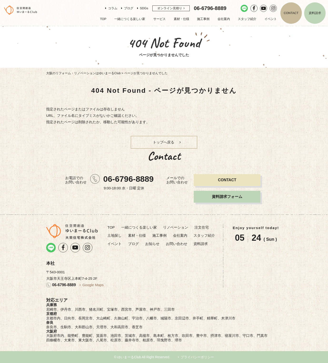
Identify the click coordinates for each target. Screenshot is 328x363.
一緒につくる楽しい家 (129, 19)
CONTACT (291, 13)
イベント (270, 19)
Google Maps (93, 285)
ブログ (128, 8)
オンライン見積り (169, 8)
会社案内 (224, 19)
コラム (112, 8)
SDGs (144, 8)
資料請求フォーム (227, 197)
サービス (159, 19)
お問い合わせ (176, 244)
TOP (103, 19)
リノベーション (175, 227)
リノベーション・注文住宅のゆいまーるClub (21, 10)
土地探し (114, 235)
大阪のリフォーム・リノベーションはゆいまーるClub (83, 73)
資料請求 (315, 13)
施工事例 (203, 19)
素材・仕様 (181, 19)
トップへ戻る (163, 142)
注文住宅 (201, 227)
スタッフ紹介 (247, 19)
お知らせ (152, 244)
